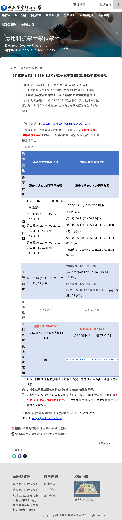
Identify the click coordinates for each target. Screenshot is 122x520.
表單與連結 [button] (87, 15)
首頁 (14, 68)
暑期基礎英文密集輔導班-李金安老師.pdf (38, 434)
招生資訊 (49, 490)
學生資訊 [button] (69, 15)
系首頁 (6, 15)
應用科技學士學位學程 (32, 38)
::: (1, 2)
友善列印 (17, 450)
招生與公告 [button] (53, 15)
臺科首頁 (79, 4)
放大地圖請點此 (84, 499)
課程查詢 (49, 496)
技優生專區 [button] (27, 25)
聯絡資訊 (105, 4)
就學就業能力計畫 (31, 68)
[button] (117, 4)
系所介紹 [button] (20, 15)
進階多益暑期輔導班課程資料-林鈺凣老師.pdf (41, 428)
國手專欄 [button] (103, 15)
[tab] (62, 48)
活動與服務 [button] (9, 25)
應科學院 (49, 484)
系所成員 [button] (36, 15)
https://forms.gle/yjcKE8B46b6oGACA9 (64, 123)
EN (92, 4)
